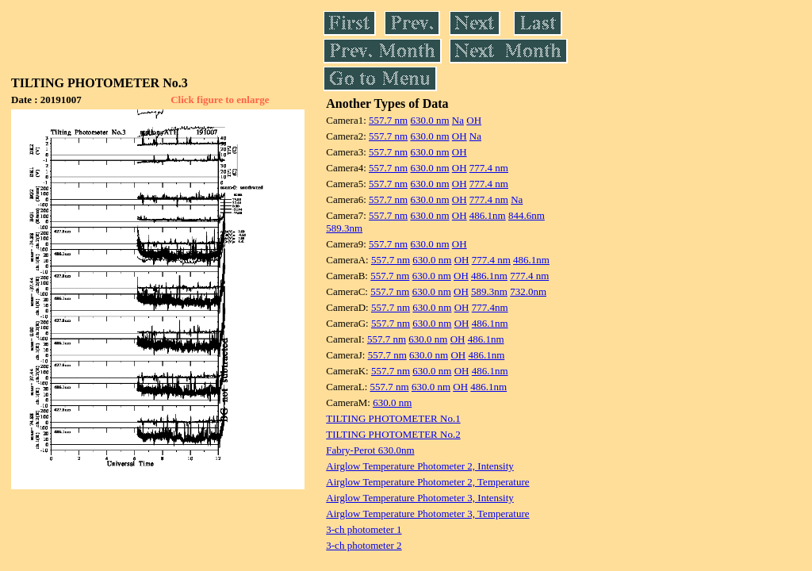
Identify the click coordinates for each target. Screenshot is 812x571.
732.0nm (528, 291)
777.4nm (490, 307)
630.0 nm (429, 120)
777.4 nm (488, 168)
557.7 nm (388, 120)
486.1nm (487, 215)
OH (473, 120)
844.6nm (526, 215)
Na (458, 120)
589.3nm (344, 228)
